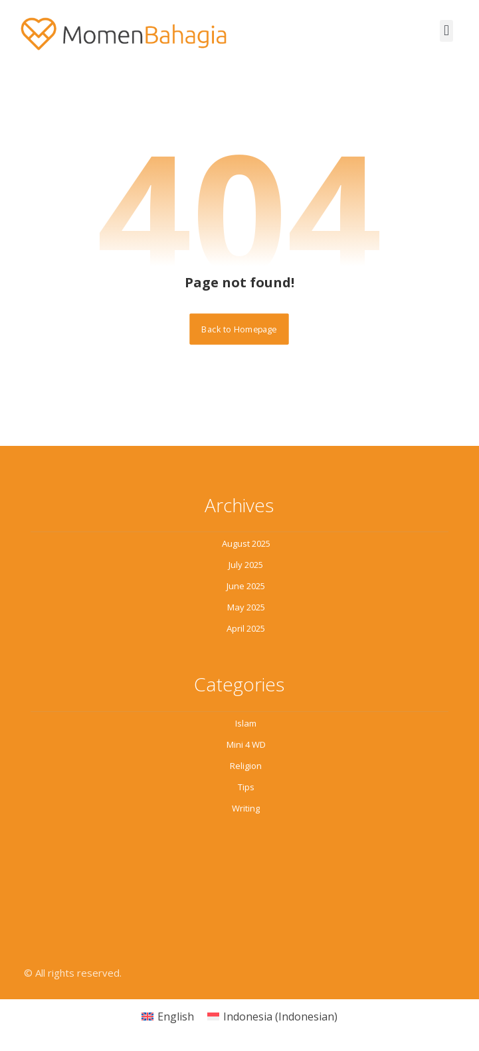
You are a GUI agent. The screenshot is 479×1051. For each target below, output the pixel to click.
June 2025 (246, 586)
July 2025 (246, 565)
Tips (246, 787)
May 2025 (246, 607)
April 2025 (246, 628)
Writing (246, 808)
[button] (446, 31)
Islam (245, 723)
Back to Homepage (239, 328)
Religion (246, 766)
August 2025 (246, 543)
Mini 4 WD (246, 744)
